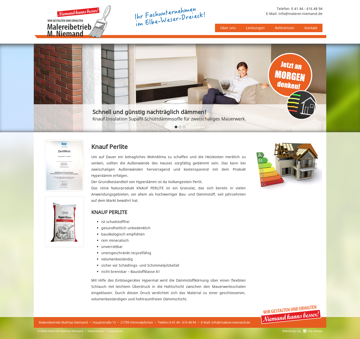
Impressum (115, 331)
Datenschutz (96, 331)
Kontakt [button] (310, 27)
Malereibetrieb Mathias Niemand (61, 331)
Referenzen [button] (284, 27)
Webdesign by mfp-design (302, 331)
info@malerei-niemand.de (300, 13)
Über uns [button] (228, 27)
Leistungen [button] (255, 27)
